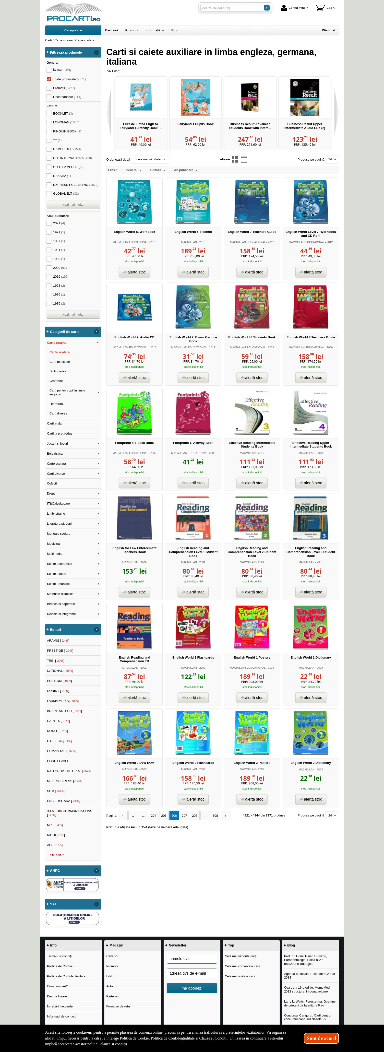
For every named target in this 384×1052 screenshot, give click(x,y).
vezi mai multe (73, 204)
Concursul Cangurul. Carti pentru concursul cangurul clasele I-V (307, 1017)
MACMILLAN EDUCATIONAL (130, 242)
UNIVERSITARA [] (63, 801)
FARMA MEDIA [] (63, 701)
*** (57, 140)
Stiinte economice (59, 564)
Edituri (110, 976)
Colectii (52, 483)
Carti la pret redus (59, 433)
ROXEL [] (57, 731)
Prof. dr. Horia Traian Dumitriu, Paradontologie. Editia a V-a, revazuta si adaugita (305, 960)
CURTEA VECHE (68, 167)
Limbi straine (56, 513)
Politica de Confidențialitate (66, 976)
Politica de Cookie (59, 966)
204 (153, 815)
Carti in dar (55, 423)
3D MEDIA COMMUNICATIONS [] (69, 813)
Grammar (56, 381)
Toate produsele (69, 79)
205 (164, 815)
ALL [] (55, 845)
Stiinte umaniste (58, 584)
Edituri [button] (55, 630)
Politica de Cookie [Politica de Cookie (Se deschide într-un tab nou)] (134, 1038)
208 (194, 815)
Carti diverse (58, 413)
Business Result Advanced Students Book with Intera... (250, 126)
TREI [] (55, 660)
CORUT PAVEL (58, 761)
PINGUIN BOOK (67, 131)
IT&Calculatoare (58, 503)
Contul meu (293, 8)
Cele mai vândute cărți (240, 956)
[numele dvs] (192, 959)
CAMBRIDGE (67, 149)
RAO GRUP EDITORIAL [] (69, 771)
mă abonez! (192, 988)
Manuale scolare (58, 533)
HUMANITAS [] (61, 751)
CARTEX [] (58, 721)
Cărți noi (112, 956)
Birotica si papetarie (61, 604)
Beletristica (55, 453)
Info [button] (53, 945)
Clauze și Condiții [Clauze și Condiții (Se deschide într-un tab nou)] (213, 1038)
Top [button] (231, 945)
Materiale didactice (60, 594)
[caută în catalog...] (230, 8)
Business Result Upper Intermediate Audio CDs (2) (304, 126)
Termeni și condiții (59, 956)
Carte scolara (59, 352)
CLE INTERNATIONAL (72, 158)
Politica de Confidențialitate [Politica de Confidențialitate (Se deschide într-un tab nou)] (173, 1038)
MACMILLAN (189, 242)
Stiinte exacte (56, 574)
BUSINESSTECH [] (64, 711)
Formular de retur (118, 1006)
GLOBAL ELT (66, 193)
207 (184, 815)
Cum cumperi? (57, 986)
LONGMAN (66, 122)
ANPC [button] (55, 871)
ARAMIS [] (58, 640)
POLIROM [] (59, 681)
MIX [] (55, 825)
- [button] (96, 52)
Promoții (112, 966)
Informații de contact (61, 1016)
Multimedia (54, 554)
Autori (110, 986)
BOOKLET (63, 113)
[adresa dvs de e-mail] (192, 973)
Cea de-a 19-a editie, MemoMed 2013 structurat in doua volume (307, 989)
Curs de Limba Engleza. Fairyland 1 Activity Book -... (141, 126)
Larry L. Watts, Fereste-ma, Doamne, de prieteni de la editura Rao (310, 1003)
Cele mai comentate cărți (242, 966)
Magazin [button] (116, 945)
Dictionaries (57, 371)
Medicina (53, 543)
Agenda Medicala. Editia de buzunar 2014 (309, 976)
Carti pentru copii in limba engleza (67, 392)
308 (215, 815)
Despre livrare (57, 996)
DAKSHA (62, 176)
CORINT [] (58, 691)
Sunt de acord (321, 1038)
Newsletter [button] (177, 945)
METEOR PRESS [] (65, 781)
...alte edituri (55, 855)
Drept (51, 493)
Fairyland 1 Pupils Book (196, 124)
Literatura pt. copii (59, 523)
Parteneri (112, 996)
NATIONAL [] (60, 671)
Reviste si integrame (61, 614)
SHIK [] (56, 791)
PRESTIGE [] (60, 650)
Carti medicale (59, 362)
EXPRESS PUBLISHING (75, 185)
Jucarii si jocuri (57, 443)
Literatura (56, 404)
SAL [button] (53, 904)
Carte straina (56, 342)
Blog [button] (291, 945)
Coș (323, 7)
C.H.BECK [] (59, 741)
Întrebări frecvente (60, 1006)
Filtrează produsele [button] (66, 52)
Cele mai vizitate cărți (240, 976)
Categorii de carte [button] (65, 332)
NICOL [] (56, 835)
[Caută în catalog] (267, 8)
